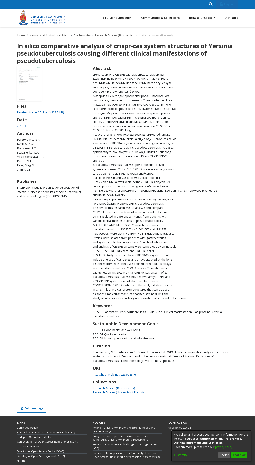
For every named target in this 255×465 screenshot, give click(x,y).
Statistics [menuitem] (231, 18)
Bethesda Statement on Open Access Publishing (46, 432)
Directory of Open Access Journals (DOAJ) (41, 456)
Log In (226, 4)
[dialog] (211, 445)
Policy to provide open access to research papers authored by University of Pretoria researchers (122, 437)
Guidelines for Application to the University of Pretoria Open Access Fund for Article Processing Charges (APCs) (126, 455)
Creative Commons (28, 446)
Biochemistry (82, 35)
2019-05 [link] (22, 126)
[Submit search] (211, 4)
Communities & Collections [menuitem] (160, 18)
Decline (224, 455)
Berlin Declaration (27, 427)
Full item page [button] (31, 408)
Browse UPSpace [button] (201, 18)
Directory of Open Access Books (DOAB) (40, 451)
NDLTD (21, 461)
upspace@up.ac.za (179, 427)
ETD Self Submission (117, 18)
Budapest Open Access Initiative (36, 437)
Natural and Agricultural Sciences (49, 35)
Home (21, 35)
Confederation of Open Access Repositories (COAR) (47, 441)
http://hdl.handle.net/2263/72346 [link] (114, 374)
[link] (40, 112)
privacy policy (223, 447)
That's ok (239, 455)
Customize (181, 455)
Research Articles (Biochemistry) (115, 35)
